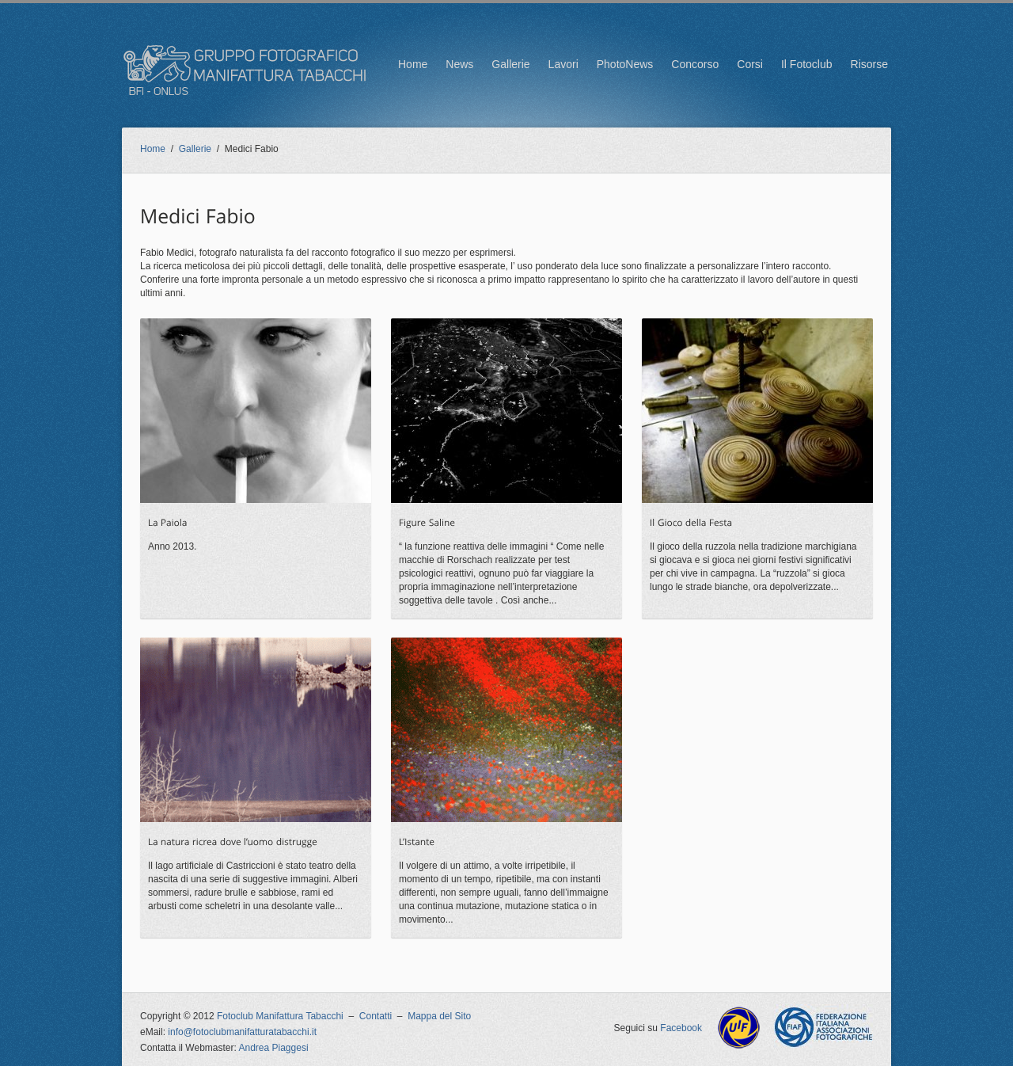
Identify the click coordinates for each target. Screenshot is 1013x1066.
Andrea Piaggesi (274, 1047)
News (459, 64)
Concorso (695, 64)
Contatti (375, 1016)
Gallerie (510, 64)
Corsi (750, 64)
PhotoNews (625, 64)
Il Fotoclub (807, 64)
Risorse (869, 64)
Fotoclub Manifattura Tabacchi (280, 1016)
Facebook (681, 1028)
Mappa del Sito (439, 1016)
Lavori (563, 64)
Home (412, 64)
